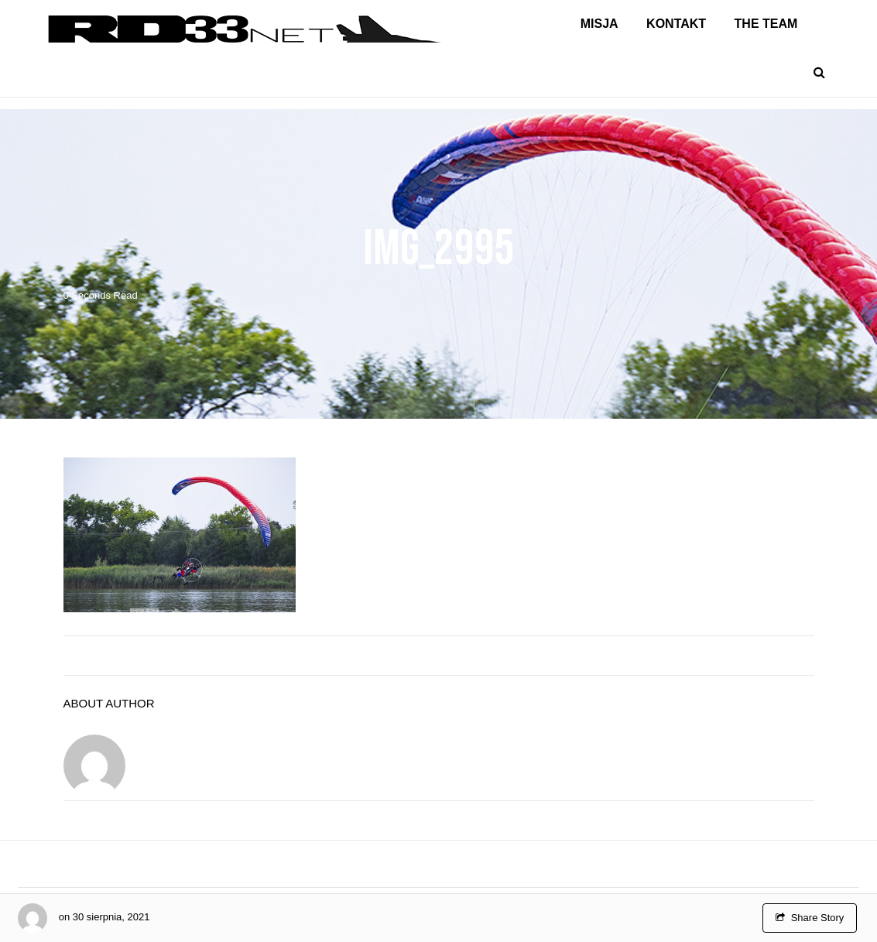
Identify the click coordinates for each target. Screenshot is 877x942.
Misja (599, 23)
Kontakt (676, 23)
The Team (766, 23)
